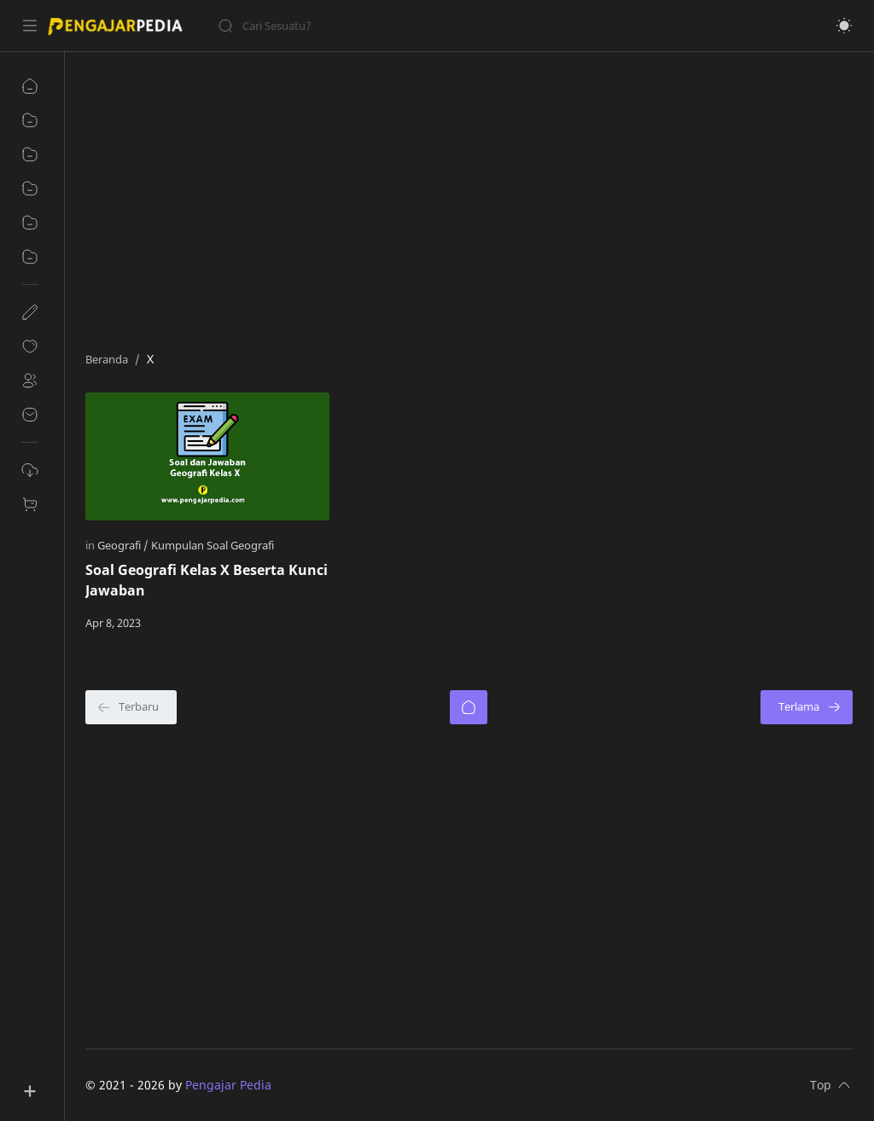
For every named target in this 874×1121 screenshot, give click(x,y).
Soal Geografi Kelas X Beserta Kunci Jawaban (206, 580)
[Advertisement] (469, 197)
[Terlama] (806, 707)
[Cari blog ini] (354, 26)
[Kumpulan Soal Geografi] (212, 545)
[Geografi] (123, 545)
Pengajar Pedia (228, 1085)
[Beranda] (468, 707)
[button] (844, 25)
